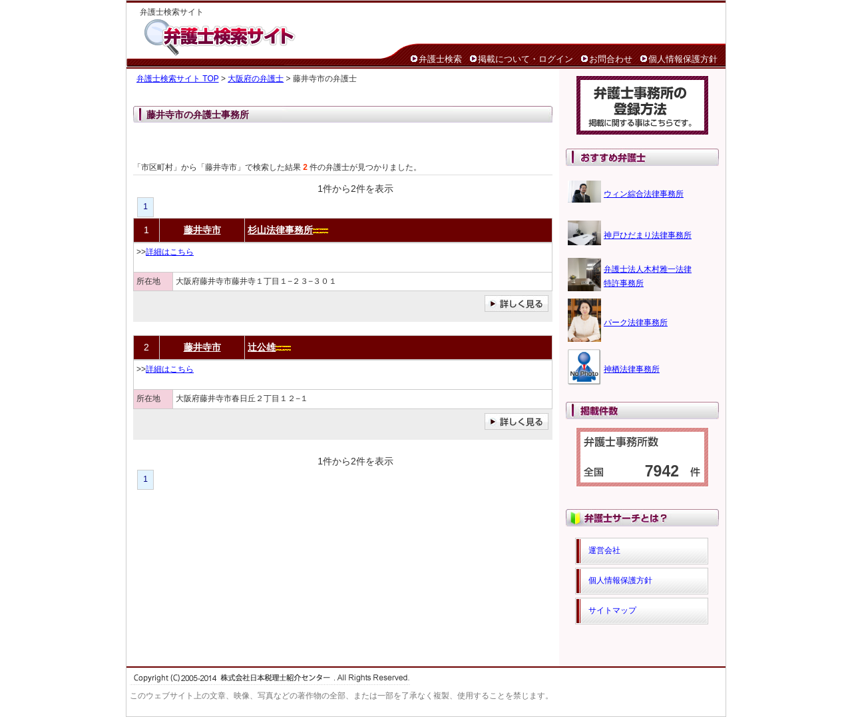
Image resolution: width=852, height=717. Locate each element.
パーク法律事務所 (636, 322)
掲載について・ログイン (525, 59)
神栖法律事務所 (632, 369)
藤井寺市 (202, 230)
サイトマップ (612, 610)
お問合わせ (610, 59)
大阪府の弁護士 (256, 78)
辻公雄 (262, 347)
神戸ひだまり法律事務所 (648, 235)
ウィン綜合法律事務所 (644, 194)
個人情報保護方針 (683, 59)
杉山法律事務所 (280, 230)
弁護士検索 (440, 59)
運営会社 (604, 550)
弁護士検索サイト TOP (177, 78)
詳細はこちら (170, 252)
